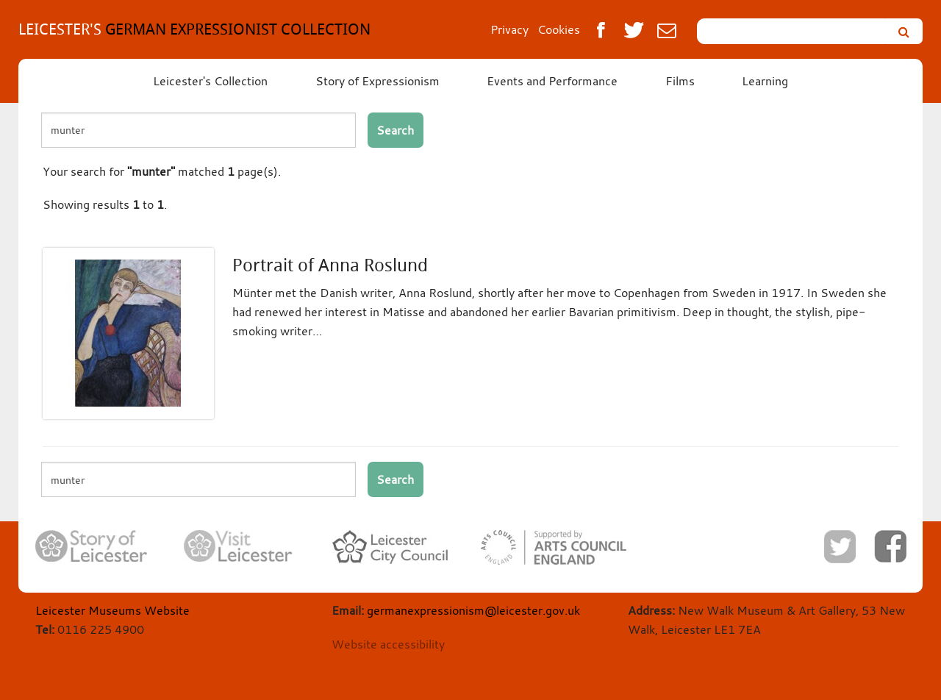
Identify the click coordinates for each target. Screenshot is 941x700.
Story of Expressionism (377, 81)
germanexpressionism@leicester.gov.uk (473, 610)
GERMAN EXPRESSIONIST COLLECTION (194, 29)
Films (680, 81)
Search (395, 130)
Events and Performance (552, 81)
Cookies (558, 29)
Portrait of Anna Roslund (330, 265)
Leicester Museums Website (112, 610)
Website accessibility (388, 644)
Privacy (509, 29)
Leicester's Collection (210, 81)
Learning (765, 81)
